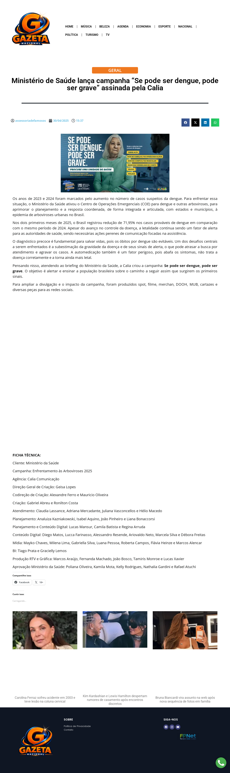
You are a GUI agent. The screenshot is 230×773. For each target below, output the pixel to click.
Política (71, 34)
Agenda (123, 26)
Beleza (104, 26)
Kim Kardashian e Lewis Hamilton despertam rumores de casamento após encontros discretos (115, 700)
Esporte (164, 26)
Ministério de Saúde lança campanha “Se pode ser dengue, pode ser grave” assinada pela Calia (115, 84)
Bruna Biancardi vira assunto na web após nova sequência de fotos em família (185, 699)
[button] (185, 122)
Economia (143, 26)
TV (107, 34)
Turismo (92, 34)
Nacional (185, 26)
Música (86, 26)
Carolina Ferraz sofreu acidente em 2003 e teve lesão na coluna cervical (45, 699)
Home (69, 26)
